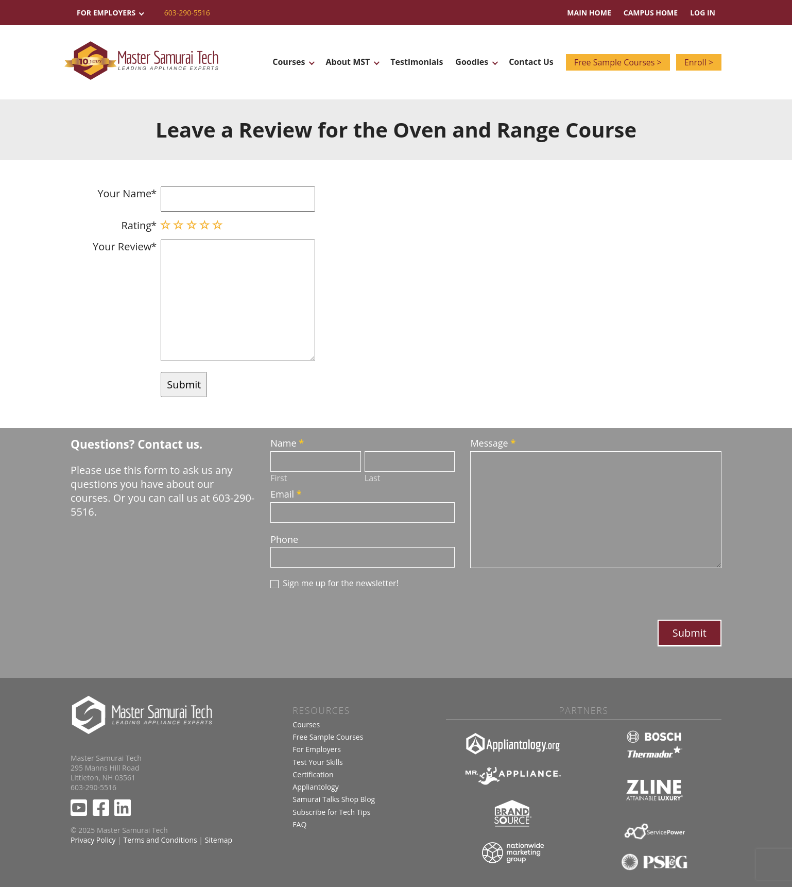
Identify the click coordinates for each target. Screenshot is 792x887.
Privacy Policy (93, 840)
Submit (690, 633)
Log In (702, 13)
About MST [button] (351, 61)
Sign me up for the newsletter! (334, 583)
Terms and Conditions (160, 840)
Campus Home (651, 13)
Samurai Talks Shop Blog (333, 799)
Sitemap (218, 840)
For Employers (316, 749)
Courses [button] (292, 61)
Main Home (589, 13)
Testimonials (416, 61)
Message (492, 443)
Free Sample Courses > (618, 62)
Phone (284, 539)
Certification (312, 774)
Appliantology (315, 787)
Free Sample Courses (327, 737)
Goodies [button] (475, 61)
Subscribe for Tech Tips (331, 812)
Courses (306, 724)
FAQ (299, 824)
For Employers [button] (110, 13)
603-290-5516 (187, 13)
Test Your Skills (317, 762)
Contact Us (531, 61)
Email (285, 494)
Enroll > (698, 62)
